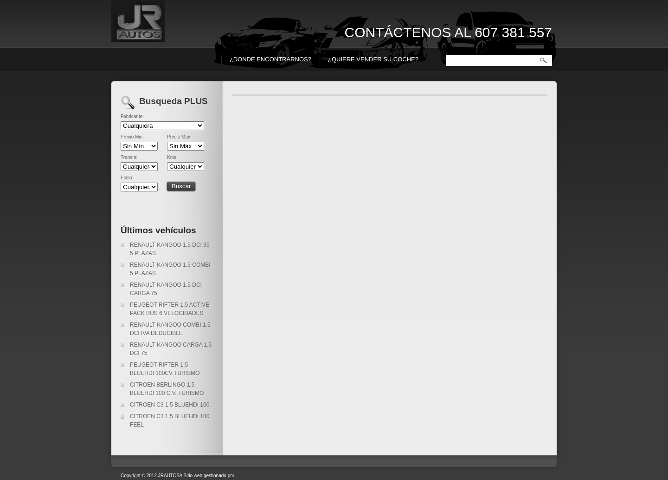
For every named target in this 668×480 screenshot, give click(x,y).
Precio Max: (179, 137)
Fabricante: (132, 116)
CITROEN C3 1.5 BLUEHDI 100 (169, 404)
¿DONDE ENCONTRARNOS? (270, 59)
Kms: (172, 157)
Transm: (129, 157)
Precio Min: (132, 137)
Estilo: (127, 178)
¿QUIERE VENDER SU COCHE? (373, 59)
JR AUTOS (204, 23)
